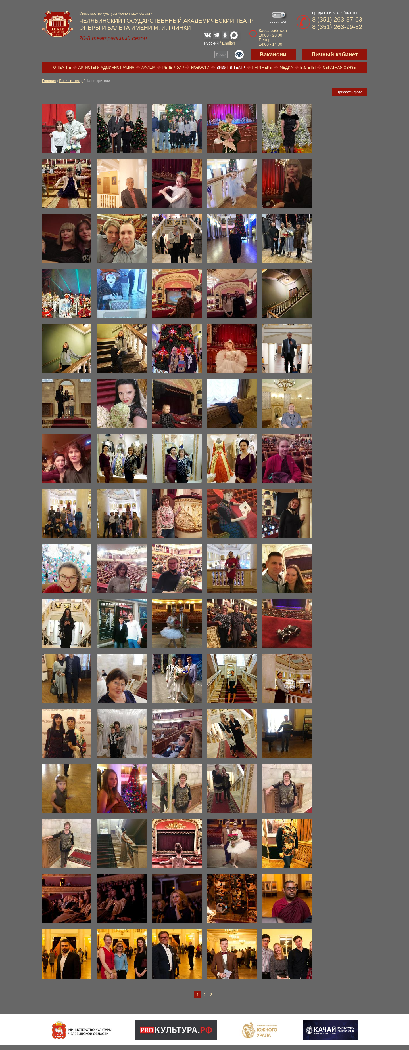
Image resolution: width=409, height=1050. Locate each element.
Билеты (308, 67)
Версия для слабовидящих (239, 54)
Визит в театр (230, 67)
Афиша (148, 67)
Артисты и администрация (106, 67)
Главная (49, 81)
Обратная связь (339, 67)
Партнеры (262, 67)
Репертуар (173, 67)
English (228, 43)
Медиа (286, 67)
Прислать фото (349, 92)
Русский (211, 43)
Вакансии (273, 54)
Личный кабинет (335, 54)
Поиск (221, 54)
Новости (200, 67)
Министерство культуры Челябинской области (115, 14)
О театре (62, 67)
